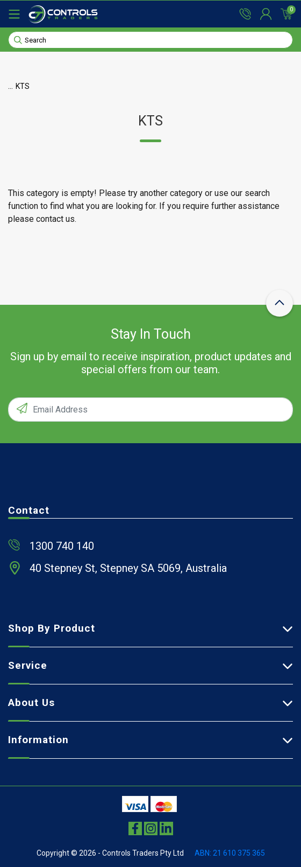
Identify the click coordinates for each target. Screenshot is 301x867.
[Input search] (150, 39)
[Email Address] (150, 409)
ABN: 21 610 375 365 (230, 853)
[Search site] (18, 39)
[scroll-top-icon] (279, 303)
